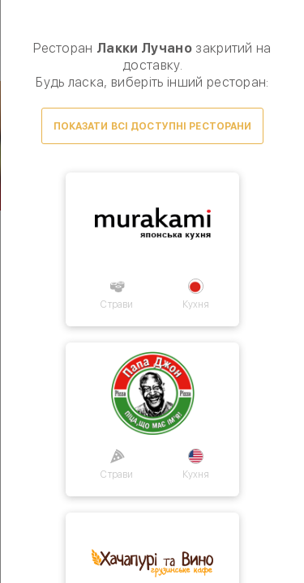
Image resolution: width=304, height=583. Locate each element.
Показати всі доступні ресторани (152, 126)
